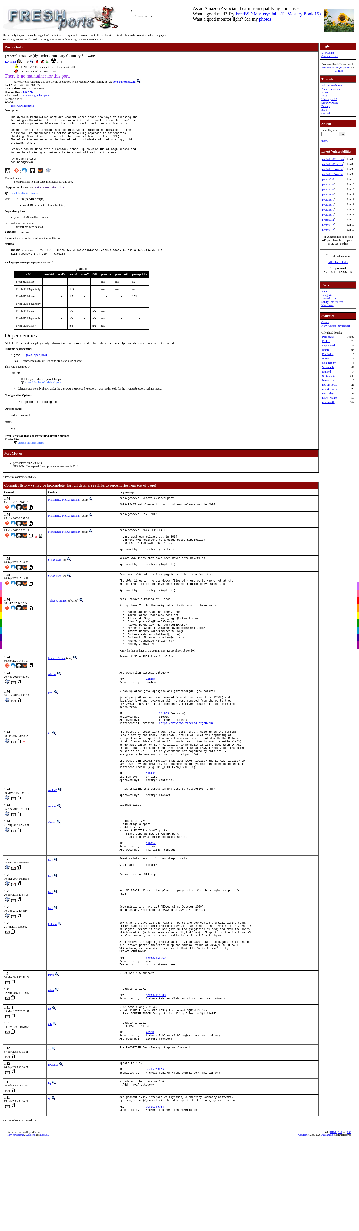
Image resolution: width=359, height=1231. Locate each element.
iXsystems (345, 67)
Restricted (327, 358)
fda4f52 (28, 92)
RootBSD (338, 71)
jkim (50, 733)
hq (49, 1172)
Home (324, 291)
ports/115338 (156, 1075)
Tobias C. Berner (57, 628)
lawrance (53, 1151)
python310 (328, 179)
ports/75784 (155, 1199)
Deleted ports (328, 298)
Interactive (328, 380)
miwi (51, 1053)
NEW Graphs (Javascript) (335, 325)
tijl (49, 781)
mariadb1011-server (333, 159)
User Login (327, 52)
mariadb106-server (332, 164)
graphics (39, 95)
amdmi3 (52, 849)
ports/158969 (156, 1035)
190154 (151, 909)
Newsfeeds (327, 305)
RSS (349, 1225)
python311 (328, 199)
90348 (150, 1118)
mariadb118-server (332, 174)
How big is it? (329, 99)
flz (49, 1089)
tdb (50, 1106)
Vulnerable (328, 367)
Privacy (325, 106)
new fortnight (329, 397)
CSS (340, 1225)
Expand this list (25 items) (23, 204)
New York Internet (330, 67)
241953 (164, 760)
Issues (324, 92)
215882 (151, 831)
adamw (52, 712)
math (13, 61)
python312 (328, 219)
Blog (324, 109)
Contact (325, 113)
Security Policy (329, 102)
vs (49, 1135)
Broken (326, 341)
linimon (52, 992)
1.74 (7, 61)
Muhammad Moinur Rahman (64, 516)
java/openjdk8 (36, 369)
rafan (51, 1068)
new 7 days (328, 393)
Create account (329, 56)
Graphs (325, 322)
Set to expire (329, 376)
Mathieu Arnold (56, 696)
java (46, 95)
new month (328, 402)
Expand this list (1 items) (31, 459)
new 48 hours (329, 389)
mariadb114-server (332, 169)
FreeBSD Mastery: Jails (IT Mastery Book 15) (278, 13)
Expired (326, 371)
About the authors (331, 89)
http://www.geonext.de (23, 106)
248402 (151, 719)
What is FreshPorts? (332, 85)
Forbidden (327, 354)
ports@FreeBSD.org (124, 81)
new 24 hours (329, 384)
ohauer (52, 883)
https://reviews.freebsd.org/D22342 (187, 771)
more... (325, 140)
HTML (333, 1225)
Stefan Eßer (54, 582)
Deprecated (328, 345)
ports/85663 (155, 1158)
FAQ (324, 95)
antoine (52, 867)
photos (265, 19)
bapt (50, 927)
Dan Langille (327, 1227)
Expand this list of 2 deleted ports (42, 396)
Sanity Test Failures (332, 302)
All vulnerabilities (338, 262)
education (28, 95)
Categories (327, 295)
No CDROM (329, 363)
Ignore (325, 349)
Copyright (303, 1227)
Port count (328, 336)
